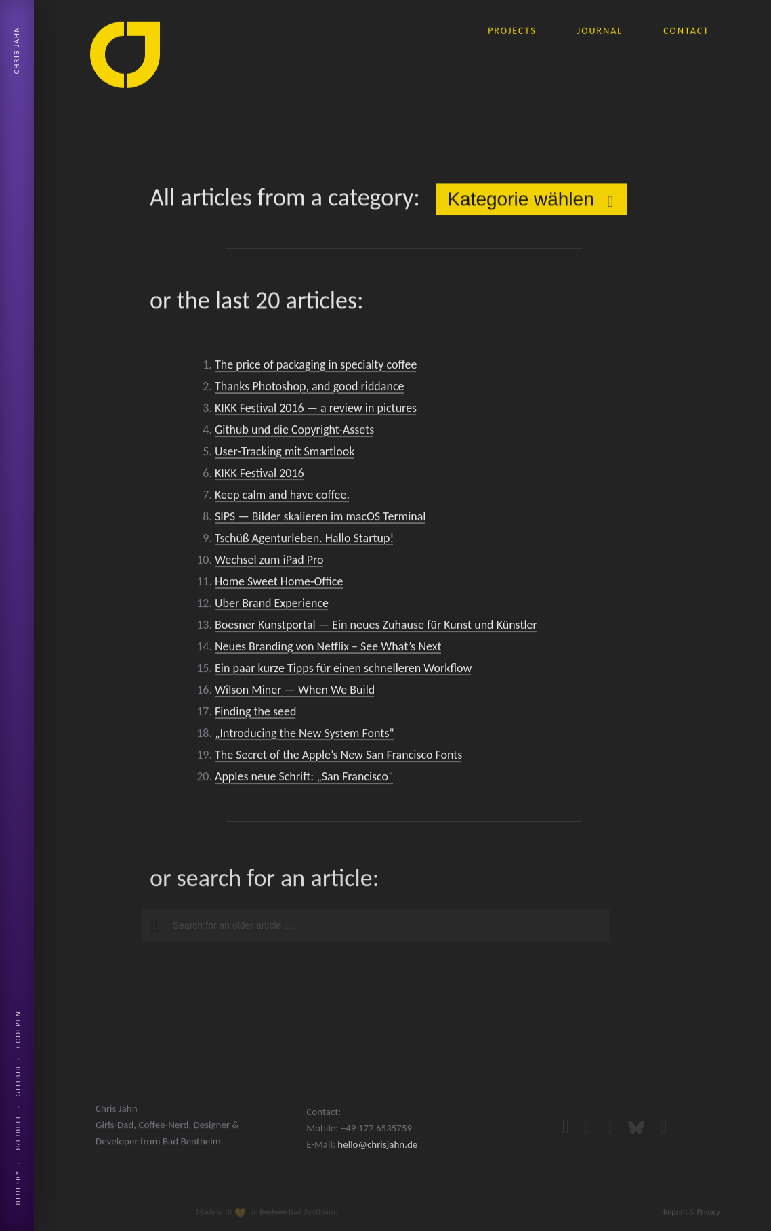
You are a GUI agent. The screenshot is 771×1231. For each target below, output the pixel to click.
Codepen (18, 1029)
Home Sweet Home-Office (279, 586)
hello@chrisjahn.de (377, 1161)
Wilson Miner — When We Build (295, 694)
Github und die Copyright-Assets (294, 434)
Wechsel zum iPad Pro (269, 564)
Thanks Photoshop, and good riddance (309, 390)
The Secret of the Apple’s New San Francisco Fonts (338, 759)
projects (512, 29)
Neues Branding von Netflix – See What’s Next (328, 651)
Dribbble (18, 1133)
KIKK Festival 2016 (259, 477)
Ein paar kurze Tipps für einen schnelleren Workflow (343, 672)
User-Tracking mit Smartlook (284, 455)
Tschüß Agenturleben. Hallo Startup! (304, 542)
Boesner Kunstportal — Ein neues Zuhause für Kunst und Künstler (376, 629)
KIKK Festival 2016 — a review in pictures (316, 412)
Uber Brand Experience (272, 607)
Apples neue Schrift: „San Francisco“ (304, 781)
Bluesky (18, 1187)
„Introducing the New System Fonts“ (304, 737)
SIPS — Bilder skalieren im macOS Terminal (320, 521)
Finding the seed (255, 716)
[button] (148, 926)
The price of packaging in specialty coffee (316, 369)
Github (18, 1081)
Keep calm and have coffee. (282, 499)
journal (600, 29)
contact (686, 29)
